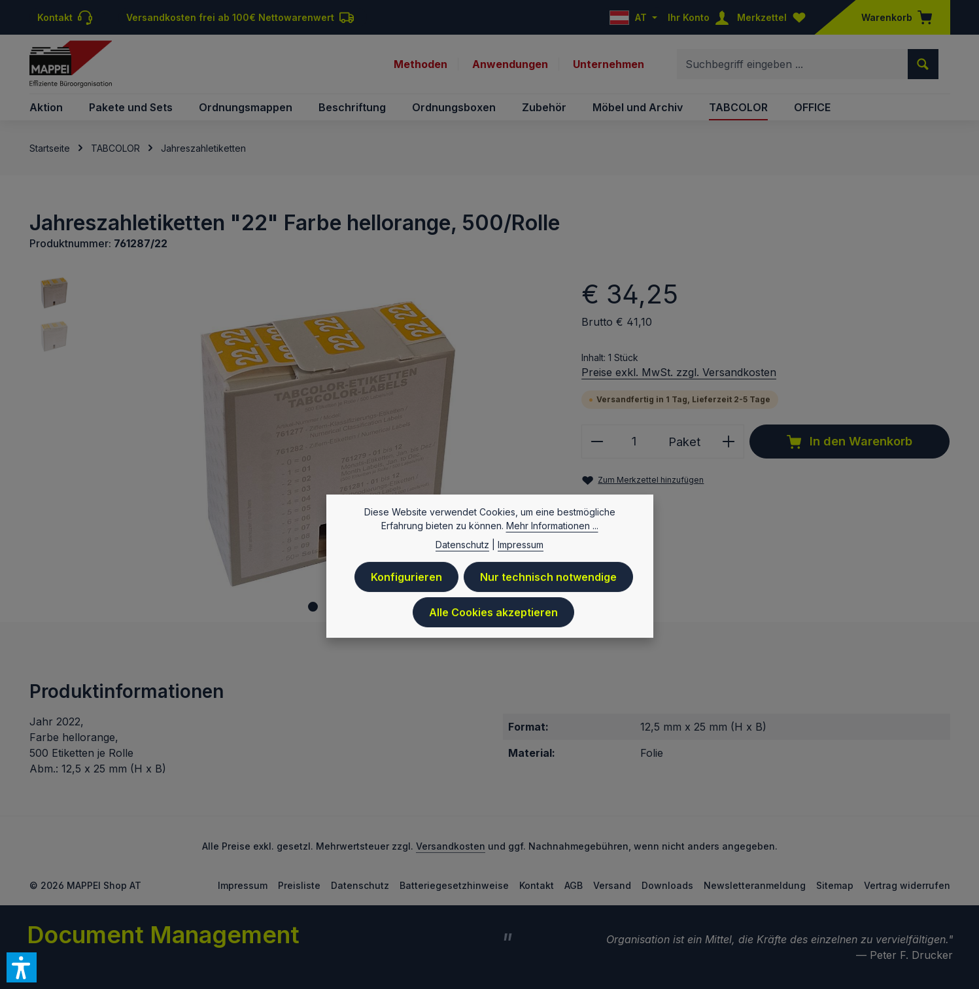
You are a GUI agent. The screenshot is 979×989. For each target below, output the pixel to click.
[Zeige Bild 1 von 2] (313, 607)
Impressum (242, 885)
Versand (612, 885)
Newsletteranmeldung (755, 885)
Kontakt (536, 885)
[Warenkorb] (892, 17)
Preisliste (299, 885)
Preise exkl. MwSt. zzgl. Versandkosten (678, 372)
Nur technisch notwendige (548, 581)
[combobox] (792, 64)
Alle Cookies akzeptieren (493, 616)
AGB (573, 885)
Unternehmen (608, 64)
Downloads (667, 885)
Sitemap (834, 885)
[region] (292, 448)
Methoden (420, 64)
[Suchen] (923, 64)
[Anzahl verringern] (596, 441)
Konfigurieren (406, 581)
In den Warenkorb (849, 441)
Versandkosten (450, 846)
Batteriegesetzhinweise (454, 885)
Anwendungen (510, 64)
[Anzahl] (633, 441)
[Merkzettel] (774, 17)
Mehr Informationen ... (552, 530)
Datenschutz (360, 885)
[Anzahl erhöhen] (728, 441)
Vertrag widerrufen (907, 885)
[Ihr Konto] (701, 17)
